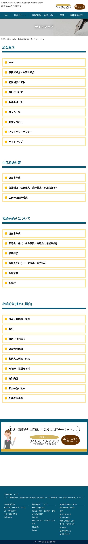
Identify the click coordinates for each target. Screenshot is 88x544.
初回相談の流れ (77, 15)
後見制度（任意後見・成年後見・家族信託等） (33, 187)
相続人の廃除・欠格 (19, 358)
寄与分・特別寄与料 (19, 368)
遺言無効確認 (16, 348)
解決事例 (54, 498)
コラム (60, 498)
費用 (62, 15)
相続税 (12, 283)
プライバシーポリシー (20, 132)
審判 (11, 329)
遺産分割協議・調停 (19, 319)
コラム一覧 (14, 112)
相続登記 (13, 253)
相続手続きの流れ (38, 508)
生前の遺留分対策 (18, 197)
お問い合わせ (16, 122)
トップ (6, 498)
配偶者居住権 (16, 398)
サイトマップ (16, 141)
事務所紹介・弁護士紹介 (43, 15)
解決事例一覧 (16, 102)
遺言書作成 (14, 177)
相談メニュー (20, 15)
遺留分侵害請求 (17, 339)
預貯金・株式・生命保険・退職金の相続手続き (33, 243)
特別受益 (13, 378)
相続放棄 (13, 273)
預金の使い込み (17, 388)
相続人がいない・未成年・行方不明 (27, 263)
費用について (16, 92)
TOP (6, 15)
